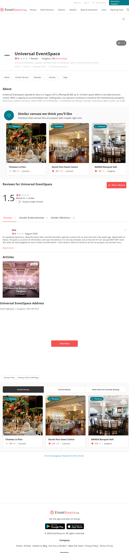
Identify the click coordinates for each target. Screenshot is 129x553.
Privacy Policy (91, 545)
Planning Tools (116, 9)
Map (65, 77)
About (7, 77)
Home (17, 66)
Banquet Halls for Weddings (28, 377)
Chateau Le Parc (17, 167)
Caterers (61, 9)
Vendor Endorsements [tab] (33, 217)
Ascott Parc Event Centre (65, 167)
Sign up (77, 2)
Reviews (38, 77)
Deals (103, 9)
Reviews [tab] (9, 217)
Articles (53, 77)
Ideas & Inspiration (89, 9)
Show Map (64, 343)
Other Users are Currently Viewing (105, 389)
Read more (8, 247)
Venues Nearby (64, 389)
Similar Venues (21, 77)
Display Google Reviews (32, 201)
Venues (33, 9)
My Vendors (99, 2)
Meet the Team (75, 545)
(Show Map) (61, 58)
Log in (86, 2)
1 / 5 (121, 43)
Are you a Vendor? (115, 2)
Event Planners (47, 9)
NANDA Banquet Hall (102, 439)
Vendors (73, 9)
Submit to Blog (39, 545)
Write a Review (116, 185)
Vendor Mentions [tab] (63, 217)
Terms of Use (106, 545)
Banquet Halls (39, 66)
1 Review (33, 58)
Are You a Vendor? (58, 545)
